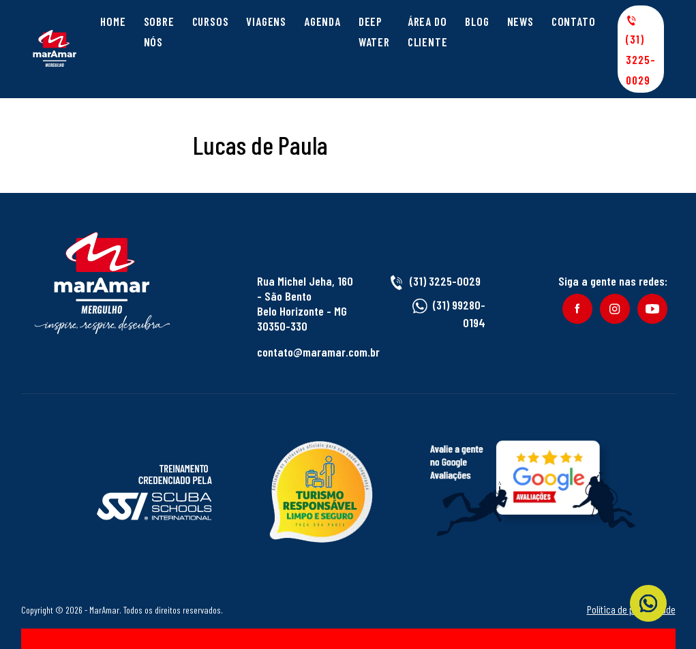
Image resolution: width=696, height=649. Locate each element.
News (520, 21)
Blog (477, 21)
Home (112, 21)
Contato (573, 21)
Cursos (210, 21)
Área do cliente (428, 31)
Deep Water (374, 31)
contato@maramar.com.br (318, 351)
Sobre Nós (159, 31)
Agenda (322, 21)
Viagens (266, 21)
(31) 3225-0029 (640, 51)
